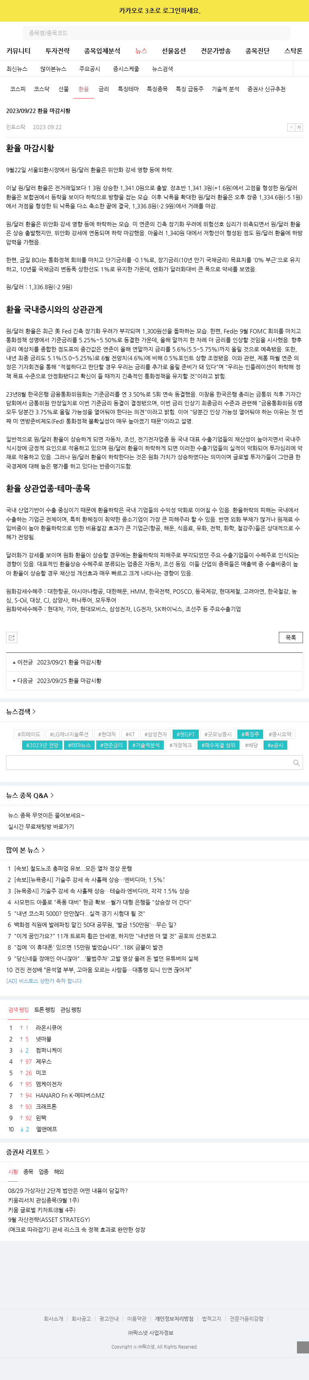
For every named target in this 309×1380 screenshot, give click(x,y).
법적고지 (211, 1319)
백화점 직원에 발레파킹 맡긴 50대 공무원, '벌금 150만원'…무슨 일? (91, 924)
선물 (63, 89)
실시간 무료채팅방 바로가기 (41, 826)
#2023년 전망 (42, 745)
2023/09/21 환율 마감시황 (69, 662)
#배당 (251, 745)
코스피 (18, 89)
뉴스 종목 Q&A (27, 795)
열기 (303, 1347)
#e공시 (275, 745)
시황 (13, 1171)
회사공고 (81, 1319)
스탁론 (293, 51)
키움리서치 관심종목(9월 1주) (43, 1200)
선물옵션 (174, 51)
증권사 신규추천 (266, 89)
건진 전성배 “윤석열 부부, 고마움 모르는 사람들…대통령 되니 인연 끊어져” (99, 969)
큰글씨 (299, 127)
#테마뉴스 (79, 745)
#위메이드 (29, 734)
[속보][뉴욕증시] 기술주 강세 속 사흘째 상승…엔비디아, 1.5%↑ (85, 879)
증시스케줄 (126, 69)
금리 (104, 89)
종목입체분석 (102, 51)
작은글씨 (291, 127)
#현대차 (107, 734)
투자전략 (57, 51)
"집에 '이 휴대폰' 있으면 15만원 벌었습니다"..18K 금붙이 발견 (84, 947)
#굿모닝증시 (218, 734)
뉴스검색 (162, 69)
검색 (283, 33)
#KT (130, 734)
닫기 (297, 11)
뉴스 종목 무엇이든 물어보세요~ (46, 815)
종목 (28, 1171)
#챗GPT (186, 734)
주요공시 (89, 69)
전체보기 (301, 69)
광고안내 (109, 1319)
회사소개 (53, 1319)
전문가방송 (216, 51)
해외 (59, 1171)
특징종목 (157, 89)
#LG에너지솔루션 (69, 734)
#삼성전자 (155, 734)
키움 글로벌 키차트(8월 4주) (42, 1210)
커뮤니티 (18, 51)
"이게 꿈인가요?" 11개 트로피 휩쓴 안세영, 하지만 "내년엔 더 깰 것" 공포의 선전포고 (111, 936)
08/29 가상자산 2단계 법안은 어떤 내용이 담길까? (68, 1190)
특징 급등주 (190, 89)
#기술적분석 (146, 745)
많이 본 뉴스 (22, 850)
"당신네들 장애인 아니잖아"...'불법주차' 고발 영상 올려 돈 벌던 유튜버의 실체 (102, 958)
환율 (83, 89)
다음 (302, 89)
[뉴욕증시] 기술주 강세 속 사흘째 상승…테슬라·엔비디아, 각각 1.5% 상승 (98, 891)
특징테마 (128, 89)
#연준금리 (111, 745)
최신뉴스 (16, 69)
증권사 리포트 (25, 1152)
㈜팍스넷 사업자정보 (150, 1332)
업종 (43, 1171)
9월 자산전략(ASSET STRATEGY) (49, 1219)
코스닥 (41, 89)
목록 (291, 637)
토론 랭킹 (44, 1009)
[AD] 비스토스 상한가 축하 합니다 (44, 981)
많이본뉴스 (53, 69)
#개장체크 (180, 745)
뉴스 (141, 51)
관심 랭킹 (70, 1009)
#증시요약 (280, 734)
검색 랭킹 (18, 1009)
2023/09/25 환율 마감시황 (69, 680)
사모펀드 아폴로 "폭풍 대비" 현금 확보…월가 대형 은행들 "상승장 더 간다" (99, 902)
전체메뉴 (302, 33)
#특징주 (250, 734)
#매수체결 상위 (218, 745)
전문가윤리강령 (247, 1319)
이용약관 (136, 1319)
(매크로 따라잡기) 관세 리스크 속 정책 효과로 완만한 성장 (76, 1229)
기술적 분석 (225, 89)
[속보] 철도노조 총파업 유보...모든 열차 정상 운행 (69, 868)
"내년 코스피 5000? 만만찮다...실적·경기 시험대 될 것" (75, 913)
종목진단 (257, 51)
